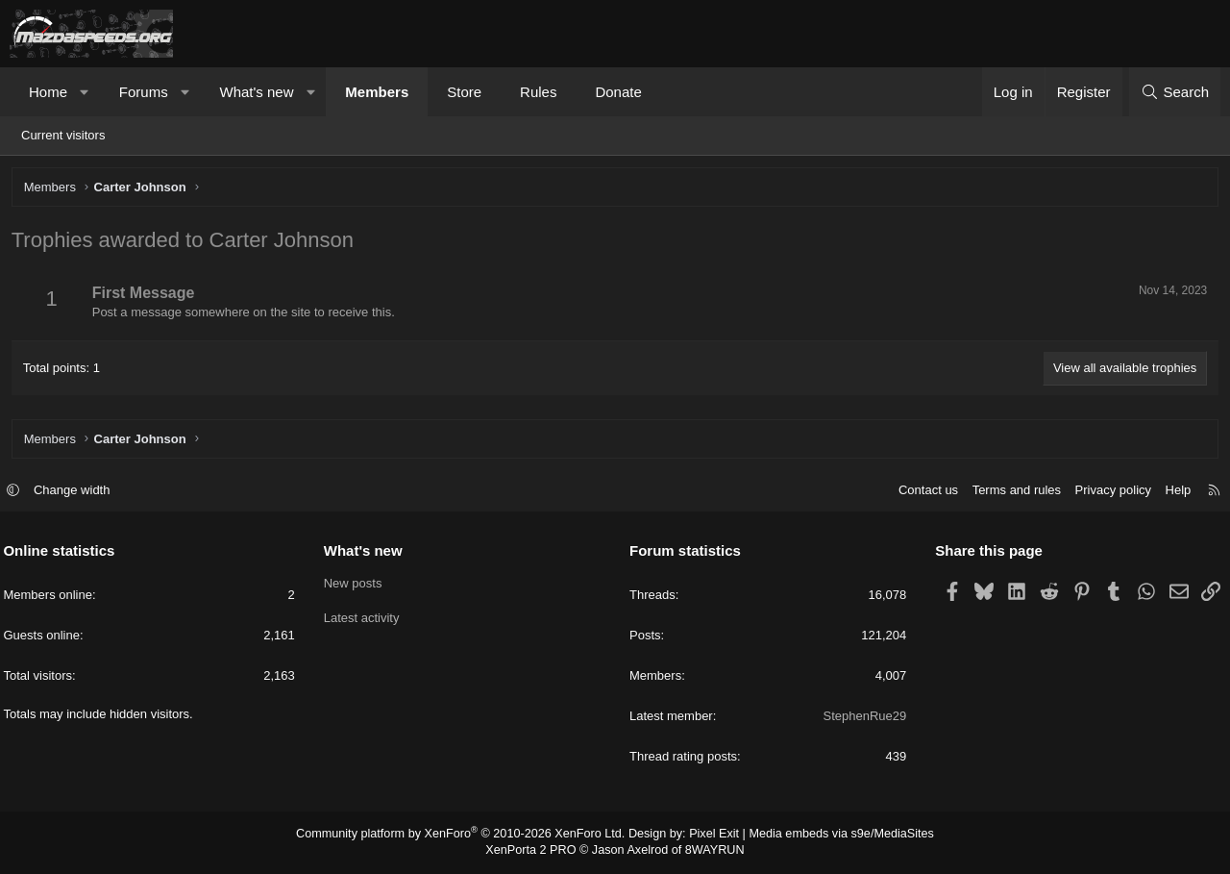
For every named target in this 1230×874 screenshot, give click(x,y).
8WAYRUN (709, 852)
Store (464, 92)
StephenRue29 (861, 718)
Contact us (921, 492)
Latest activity (365, 619)
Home (48, 92)
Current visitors (63, 135)
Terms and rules (1010, 492)
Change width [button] (78, 492)
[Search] (1174, 91)
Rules (538, 92)
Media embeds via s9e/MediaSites (830, 835)
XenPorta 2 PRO (535, 852)
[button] (85, 91)
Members (376, 92)
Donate (618, 92)
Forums (143, 92)
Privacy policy (1106, 492)
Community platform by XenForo (468, 835)
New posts (356, 585)
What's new (256, 92)
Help (1172, 492)
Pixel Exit (708, 835)
